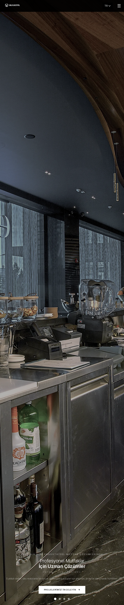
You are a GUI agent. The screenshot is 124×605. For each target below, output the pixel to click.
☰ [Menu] (119, 6)
